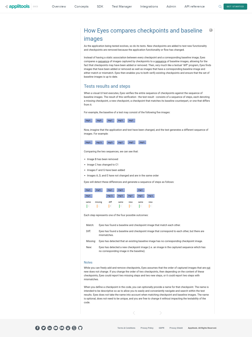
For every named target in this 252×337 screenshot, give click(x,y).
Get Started (235, 6)
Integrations (149, 6)
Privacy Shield (176, 328)
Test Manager (122, 6)
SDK (100, 6)
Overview (59, 6)
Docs (35, 6)
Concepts (81, 6)
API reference (194, 6)
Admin (171, 6)
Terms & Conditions (126, 328)
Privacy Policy (147, 328)
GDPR (161, 328)
